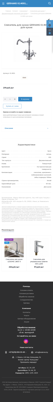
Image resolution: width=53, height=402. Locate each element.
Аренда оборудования (27, 319)
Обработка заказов (26, 297)
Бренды (26, 303)
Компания (26, 308)
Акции (26, 322)
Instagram (26, 341)
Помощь (26, 286)
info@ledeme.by (41, 352)
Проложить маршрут (28, 362)
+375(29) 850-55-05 (17, 352)
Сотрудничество (26, 300)
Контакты (26, 312)
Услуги (26, 315)
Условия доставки (26, 293)
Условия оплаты (26, 290)
